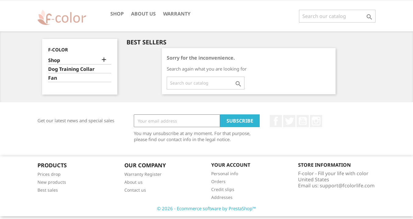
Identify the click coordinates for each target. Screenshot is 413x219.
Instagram (316, 121)
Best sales (47, 190)
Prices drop (49, 174)
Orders (218, 181)
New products (51, 182)
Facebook (276, 121)
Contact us (135, 190)
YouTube (303, 121)
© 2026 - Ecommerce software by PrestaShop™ (206, 208)
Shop (117, 13)
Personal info (224, 173)
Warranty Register (143, 174)
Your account (230, 165)
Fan (52, 78)
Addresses (222, 197)
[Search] (337, 16)
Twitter (289, 121)
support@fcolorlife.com (347, 185)
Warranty (176, 13)
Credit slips (222, 189)
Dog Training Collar (71, 69)
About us (143, 13)
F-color (58, 50)
